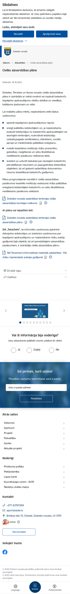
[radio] (15, 350)
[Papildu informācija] (45, 203)
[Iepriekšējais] (6, 310)
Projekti (8, 433)
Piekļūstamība (11, 471)
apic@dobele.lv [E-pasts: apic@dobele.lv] (15, 510)
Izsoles (7, 443)
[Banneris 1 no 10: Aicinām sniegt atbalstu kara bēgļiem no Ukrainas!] (35, 310)
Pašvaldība (10, 438)
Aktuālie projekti (13, 448)
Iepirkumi (9, 427)
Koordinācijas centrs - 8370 (19, 481)
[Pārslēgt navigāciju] (35, 587)
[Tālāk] (64, 310)
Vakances (9, 422)
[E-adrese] (9, 522)
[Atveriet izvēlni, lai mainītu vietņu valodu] (15, 588)
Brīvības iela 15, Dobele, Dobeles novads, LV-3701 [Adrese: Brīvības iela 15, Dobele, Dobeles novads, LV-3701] (34, 515)
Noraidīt (18, 33)
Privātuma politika (14, 466)
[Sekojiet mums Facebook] (4, 552)
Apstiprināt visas (52, 33)
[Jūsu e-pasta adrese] (36, 387)
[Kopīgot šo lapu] (35, 277)
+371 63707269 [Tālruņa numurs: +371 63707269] (15, 505)
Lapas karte (10, 476)
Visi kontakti (19, 531)
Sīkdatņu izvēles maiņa (16, 487)
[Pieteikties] (36, 398)
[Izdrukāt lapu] (35, 271)
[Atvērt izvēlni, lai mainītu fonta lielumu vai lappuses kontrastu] (54, 588)
